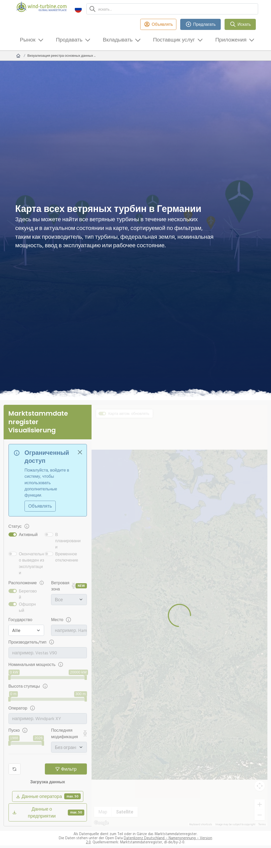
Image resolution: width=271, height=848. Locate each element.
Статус (19, 526)
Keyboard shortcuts (200, 824)
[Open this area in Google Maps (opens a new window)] (101, 823)
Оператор (22, 708)
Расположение (26, 583)
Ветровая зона (63, 585)
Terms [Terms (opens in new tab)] (262, 824)
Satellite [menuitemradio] (124, 811)
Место (61, 620)
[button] (78, 9)
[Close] (80, 452)
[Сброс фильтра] (15, 769)
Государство (20, 619)
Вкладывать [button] (118, 39)
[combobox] (71, 630)
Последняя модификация (69, 733)
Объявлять (158, 24)
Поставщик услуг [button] (174, 39)
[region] (180, 615)
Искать (240, 24)
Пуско (18, 730)
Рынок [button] (28, 39)
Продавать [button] (69, 39)
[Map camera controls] (259, 786)
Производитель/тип (32, 642)
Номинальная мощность (36, 665)
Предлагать (200, 24)
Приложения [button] (231, 39)
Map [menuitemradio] (102, 811)
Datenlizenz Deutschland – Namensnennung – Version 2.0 (149, 840)
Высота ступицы (28, 686)
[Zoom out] (259, 815)
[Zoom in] (259, 804)
